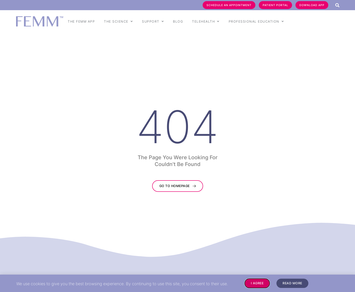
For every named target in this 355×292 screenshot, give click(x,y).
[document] (177, 146)
